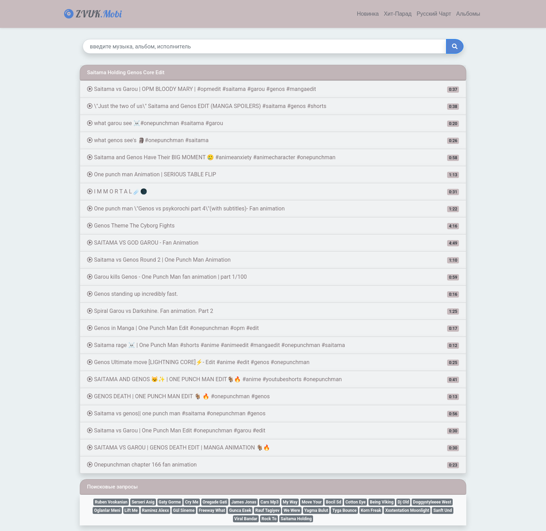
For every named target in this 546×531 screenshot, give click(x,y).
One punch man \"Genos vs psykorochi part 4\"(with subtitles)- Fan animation (273, 208)
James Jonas (243, 502)
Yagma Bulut (316, 510)
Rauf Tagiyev (267, 510)
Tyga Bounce (344, 510)
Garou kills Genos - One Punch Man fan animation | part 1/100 (273, 277)
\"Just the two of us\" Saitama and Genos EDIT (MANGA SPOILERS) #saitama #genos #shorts (273, 106)
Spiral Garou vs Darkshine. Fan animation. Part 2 (273, 311)
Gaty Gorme (170, 502)
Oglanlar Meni (107, 510)
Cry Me (191, 502)
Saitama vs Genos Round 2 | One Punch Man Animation (273, 259)
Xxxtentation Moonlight (407, 510)
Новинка (368, 14)
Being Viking (381, 502)
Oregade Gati (215, 502)
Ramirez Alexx (155, 510)
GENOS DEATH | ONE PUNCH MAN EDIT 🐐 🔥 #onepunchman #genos (273, 396)
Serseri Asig (143, 502)
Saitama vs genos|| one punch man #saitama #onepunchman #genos (273, 413)
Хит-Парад (398, 14)
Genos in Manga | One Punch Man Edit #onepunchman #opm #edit (273, 328)
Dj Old (403, 502)
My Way (290, 502)
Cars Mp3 (269, 502)
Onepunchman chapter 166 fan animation (273, 464)
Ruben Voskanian (111, 502)
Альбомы (468, 14)
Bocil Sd (333, 502)
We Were (291, 510)
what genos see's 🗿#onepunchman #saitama (273, 140)
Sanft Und (442, 510)
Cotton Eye (355, 502)
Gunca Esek (240, 510)
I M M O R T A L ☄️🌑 (273, 191)
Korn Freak (371, 510)
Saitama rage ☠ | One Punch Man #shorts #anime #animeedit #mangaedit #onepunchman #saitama (273, 345)
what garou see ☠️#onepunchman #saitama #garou (273, 123)
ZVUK (93, 14)
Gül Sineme (184, 510)
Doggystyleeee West (432, 502)
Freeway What (212, 510)
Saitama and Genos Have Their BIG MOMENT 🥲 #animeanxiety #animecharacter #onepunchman (273, 157)
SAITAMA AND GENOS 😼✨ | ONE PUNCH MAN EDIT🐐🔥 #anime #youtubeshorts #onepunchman (273, 379)
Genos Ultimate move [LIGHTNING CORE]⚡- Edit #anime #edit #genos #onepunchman (273, 362)
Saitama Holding (296, 518)
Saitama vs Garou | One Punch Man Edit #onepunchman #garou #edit (273, 430)
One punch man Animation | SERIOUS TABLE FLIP (273, 174)
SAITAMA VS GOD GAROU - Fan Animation (273, 242)
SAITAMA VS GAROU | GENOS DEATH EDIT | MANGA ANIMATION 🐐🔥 (273, 447)
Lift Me (131, 510)
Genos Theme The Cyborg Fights (273, 225)
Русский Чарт (433, 14)
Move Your (312, 502)
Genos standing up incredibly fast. (273, 294)
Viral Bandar (245, 518)
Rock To (269, 518)
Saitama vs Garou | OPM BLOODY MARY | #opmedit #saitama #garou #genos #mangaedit (273, 89)
